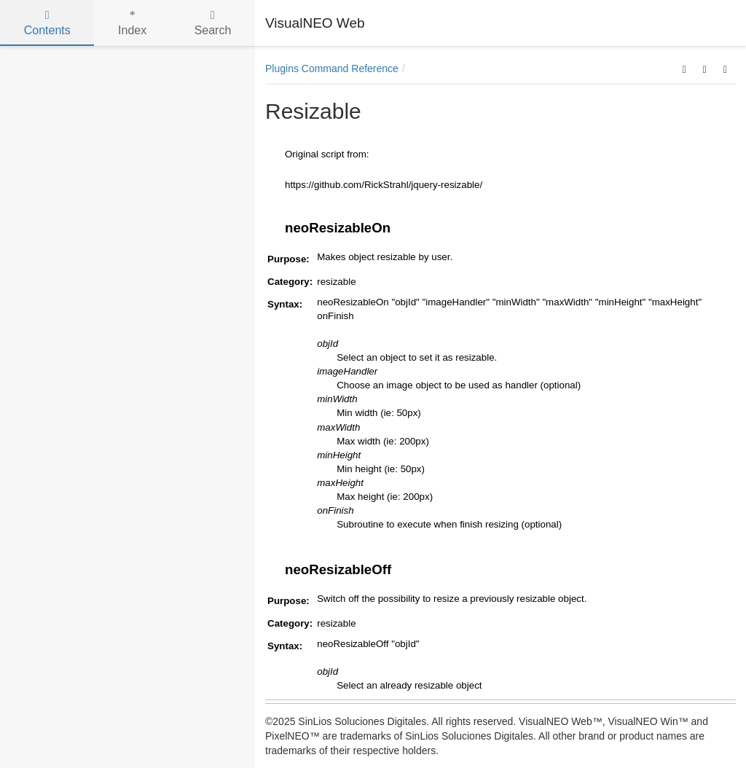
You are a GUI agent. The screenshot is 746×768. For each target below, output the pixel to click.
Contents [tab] (47, 22)
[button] (684, 68)
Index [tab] (132, 22)
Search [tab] (213, 22)
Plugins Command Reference (331, 68)
